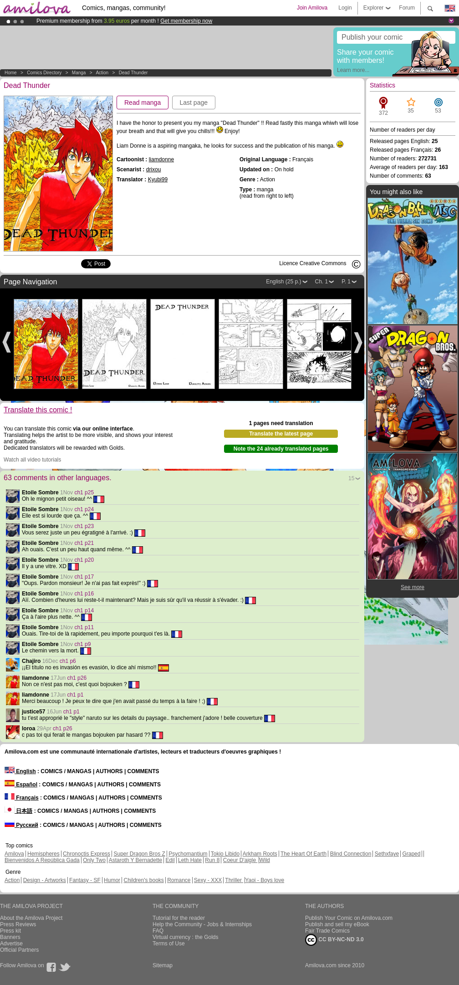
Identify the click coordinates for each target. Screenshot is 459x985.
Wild (264, 860)
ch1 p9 (82, 644)
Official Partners (19, 950)
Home (11, 72)
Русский (21, 825)
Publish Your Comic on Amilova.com (349, 918)
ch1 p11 (84, 627)
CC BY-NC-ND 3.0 (334, 940)
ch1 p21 (84, 543)
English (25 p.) (283, 281)
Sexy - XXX (208, 880)
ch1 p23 (84, 526)
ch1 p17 (84, 577)
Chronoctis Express (86, 854)
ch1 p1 (75, 695)
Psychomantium (187, 854)
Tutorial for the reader (179, 918)
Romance (178, 880)
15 (351, 478)
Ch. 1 (321, 281)
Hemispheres (43, 854)
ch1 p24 (84, 509)
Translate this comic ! (38, 410)
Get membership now (186, 21)
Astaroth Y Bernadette (136, 860)
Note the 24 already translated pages (281, 449)
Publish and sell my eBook (337, 924)
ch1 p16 (84, 593)
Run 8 (212, 860)
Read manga (142, 102)
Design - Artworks (44, 880)
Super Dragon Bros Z (139, 854)
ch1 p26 (77, 678)
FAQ (158, 931)
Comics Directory (44, 72)
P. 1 (346, 281)
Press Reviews (18, 924)
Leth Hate (190, 860)
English (20, 771)
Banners (10, 937)
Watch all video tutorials (32, 460)
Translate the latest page (281, 434)
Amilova (14, 854)
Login (345, 8)
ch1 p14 (84, 610)
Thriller (234, 880)
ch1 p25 (84, 492)
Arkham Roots (260, 854)
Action (102, 72)
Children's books (143, 880)
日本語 (18, 811)
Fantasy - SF (85, 880)
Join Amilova (312, 8)
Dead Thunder (133, 72)
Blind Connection (351, 854)
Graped (411, 854)
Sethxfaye (387, 854)
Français (22, 798)
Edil (170, 860)
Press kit (10, 931)
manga (79, 72)
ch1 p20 (84, 560)
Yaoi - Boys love (264, 880)
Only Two (94, 860)
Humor (112, 880)
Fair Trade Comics (327, 931)
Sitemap (163, 965)
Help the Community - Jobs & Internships (202, 924)
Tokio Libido (225, 854)
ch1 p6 (68, 661)
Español (21, 784)
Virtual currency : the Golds (186, 937)
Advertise (11, 943)
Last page (194, 102)
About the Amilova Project (31, 918)
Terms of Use (169, 943)
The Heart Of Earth (303, 854)
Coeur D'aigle (240, 860)
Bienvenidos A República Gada (42, 860)
